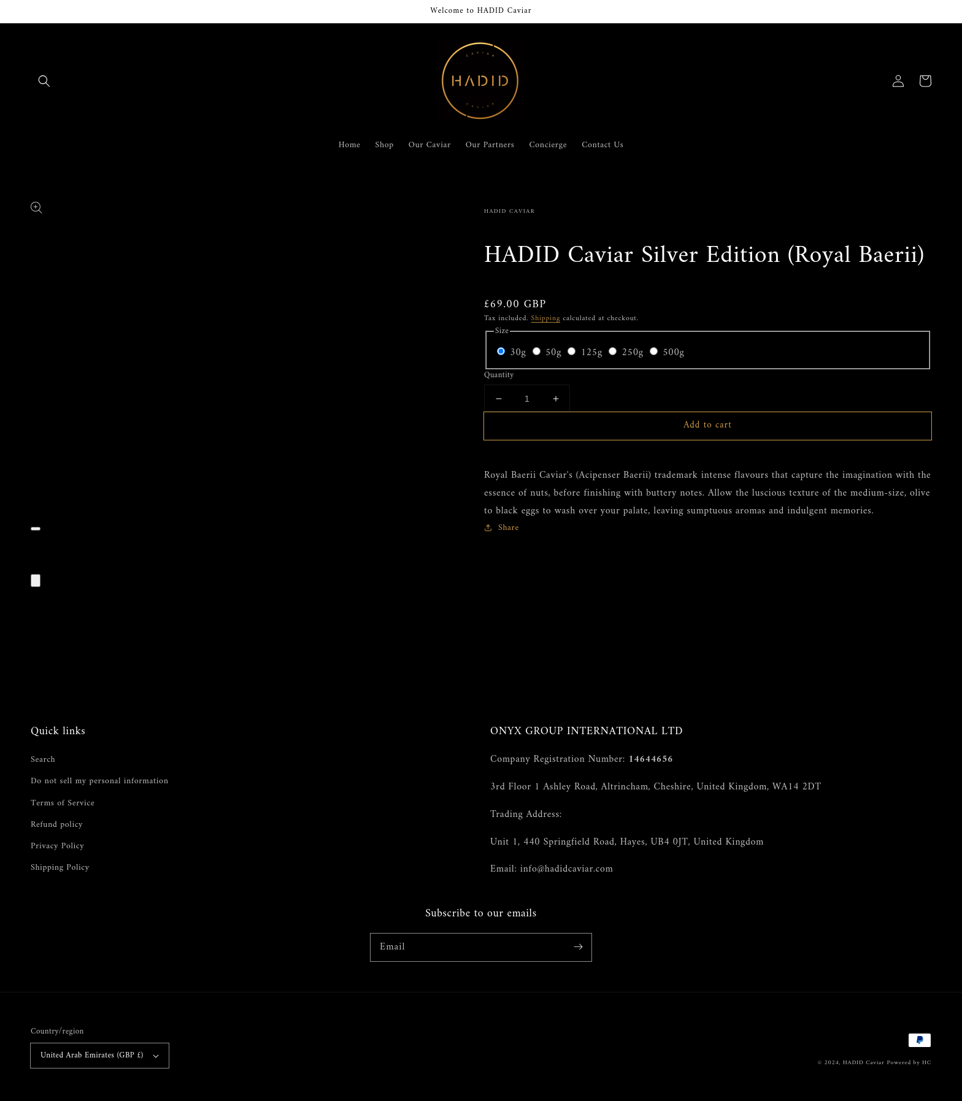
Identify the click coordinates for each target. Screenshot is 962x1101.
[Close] (35, 580)
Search (43, 759)
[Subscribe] (577, 947)
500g (673, 352)
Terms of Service (62, 803)
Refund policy (57, 824)
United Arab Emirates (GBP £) (99, 1055)
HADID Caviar (864, 1062)
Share (501, 527)
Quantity (499, 375)
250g (634, 352)
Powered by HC (909, 1062)
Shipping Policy (60, 867)
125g (593, 352)
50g (554, 352)
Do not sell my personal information (100, 781)
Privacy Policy (57, 846)
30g (519, 352)
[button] (44, 80)
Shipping (545, 318)
